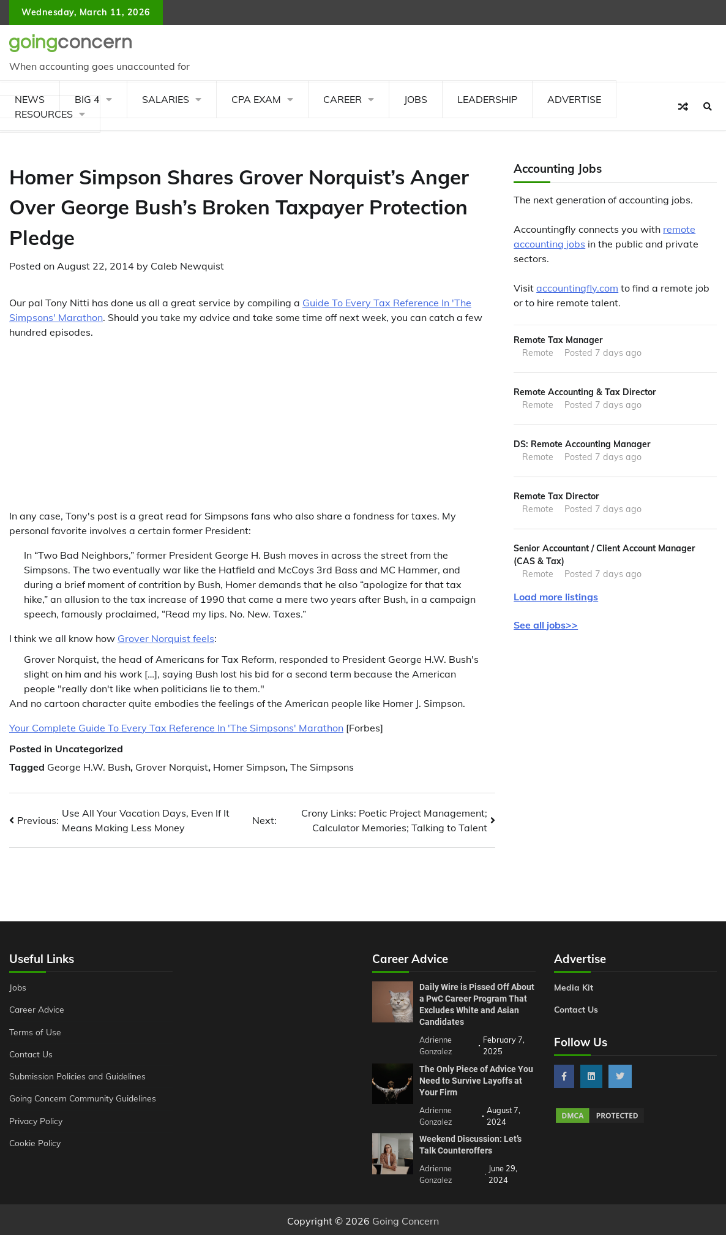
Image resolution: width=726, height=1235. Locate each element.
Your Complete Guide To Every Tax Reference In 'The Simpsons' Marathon (176, 728)
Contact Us (31, 1054)
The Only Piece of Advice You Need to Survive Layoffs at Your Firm (476, 1079)
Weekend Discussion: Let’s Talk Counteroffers (470, 1142)
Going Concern (405, 1218)
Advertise (574, 99)
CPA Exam (256, 99)
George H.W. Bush (88, 767)
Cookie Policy (35, 1143)
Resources (44, 114)
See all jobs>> (546, 627)
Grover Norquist (171, 767)
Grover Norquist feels (166, 638)
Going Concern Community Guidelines (84, 1098)
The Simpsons (322, 767)
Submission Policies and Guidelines (78, 1076)
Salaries (165, 99)
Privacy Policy (37, 1121)
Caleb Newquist (187, 266)
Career (342, 99)
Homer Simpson (249, 767)
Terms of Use (35, 1032)
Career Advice (38, 1009)
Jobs (415, 99)
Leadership (487, 99)
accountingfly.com (577, 288)
